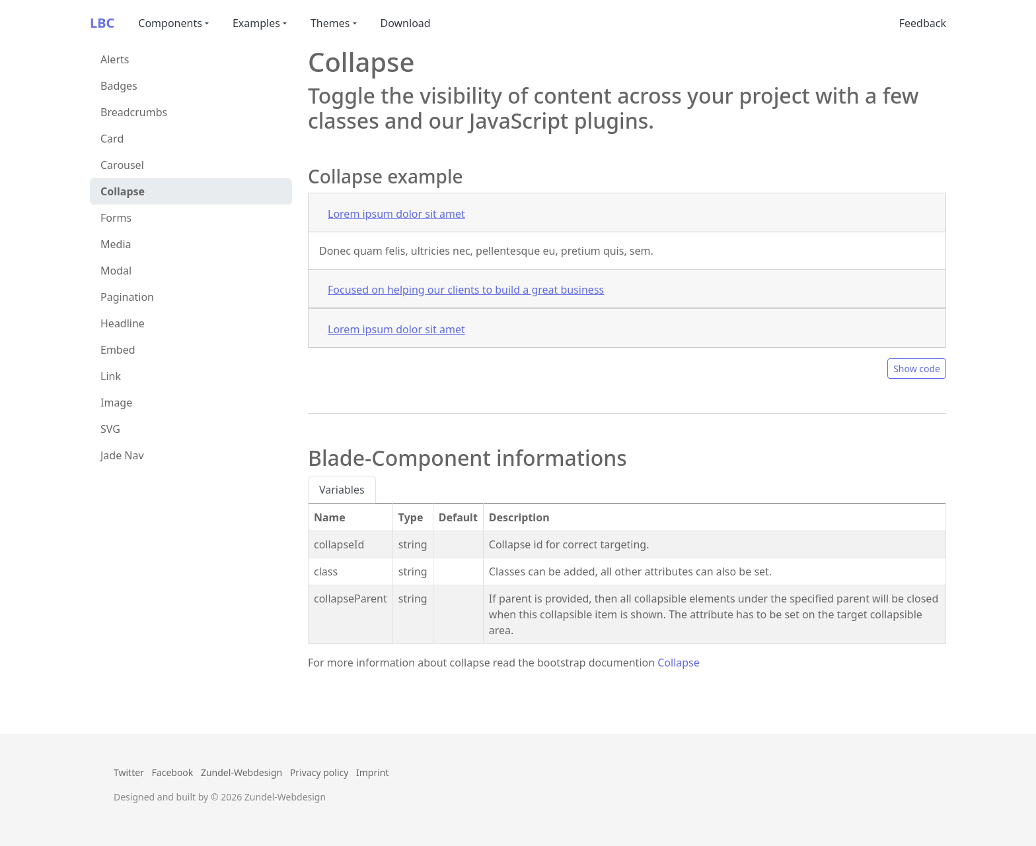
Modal (115, 270)
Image (116, 402)
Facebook (173, 772)
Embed (117, 349)
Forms (115, 218)
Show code (916, 368)
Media (115, 244)
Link (110, 376)
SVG (110, 429)
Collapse (122, 191)
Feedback (922, 23)
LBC (102, 23)
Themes (330, 23)
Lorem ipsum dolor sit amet (396, 214)
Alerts (114, 59)
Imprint (372, 772)
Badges (118, 86)
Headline (122, 323)
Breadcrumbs (133, 112)
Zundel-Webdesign (241, 772)
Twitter (129, 772)
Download (406, 23)
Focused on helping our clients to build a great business (466, 289)
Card (112, 138)
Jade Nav (122, 455)
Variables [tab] (342, 489)
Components (170, 23)
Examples (256, 23)
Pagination (127, 297)
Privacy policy (319, 772)
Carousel (122, 165)
